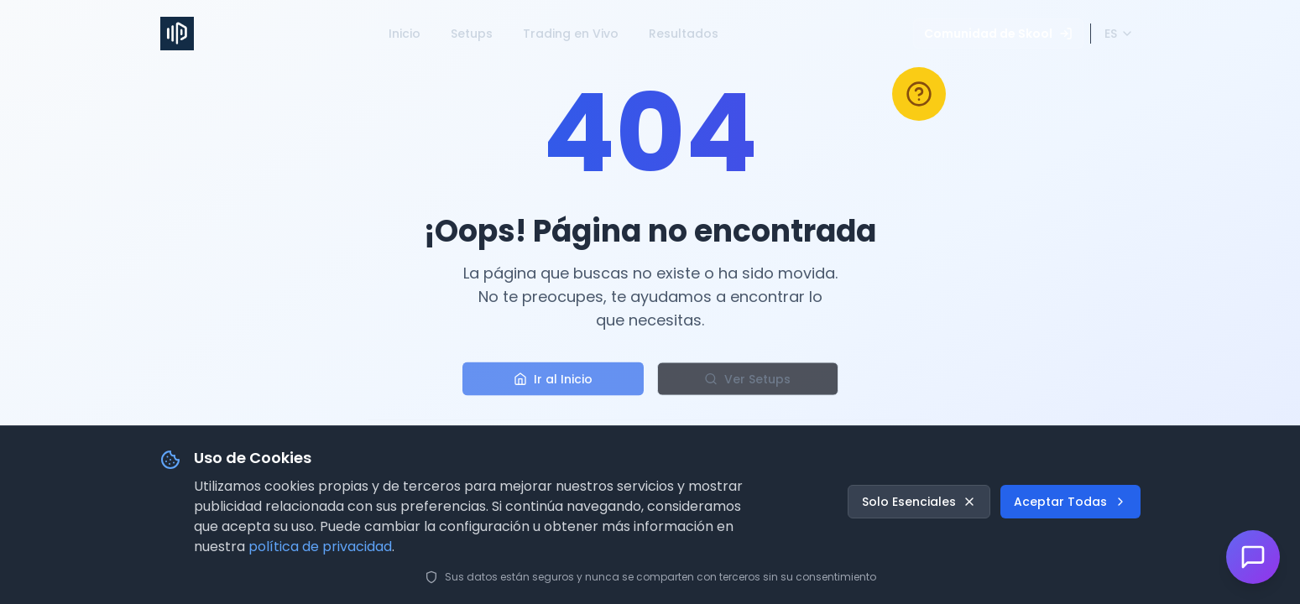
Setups (471, 33)
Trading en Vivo (570, 33)
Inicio (404, 33)
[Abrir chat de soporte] (1253, 557)
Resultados (683, 33)
